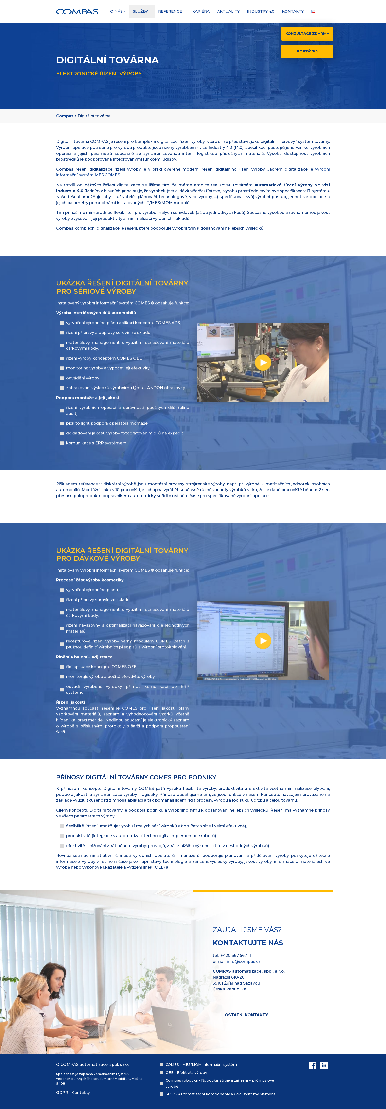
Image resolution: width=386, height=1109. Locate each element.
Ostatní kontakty (246, 1015)
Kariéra (201, 11)
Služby (140, 11)
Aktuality (228, 11)
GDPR (62, 1092)
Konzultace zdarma (307, 33)
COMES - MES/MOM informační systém (201, 1064)
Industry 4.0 (260, 11)
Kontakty (293, 11)
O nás (116, 11)
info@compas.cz (244, 961)
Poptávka (307, 51)
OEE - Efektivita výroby (186, 1072)
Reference (170, 11)
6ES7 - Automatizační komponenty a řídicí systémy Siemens (221, 1094)
